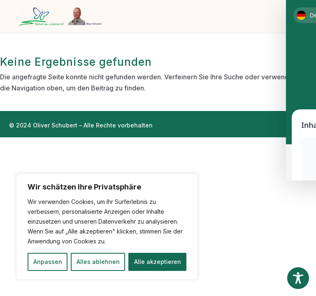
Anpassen (47, 261)
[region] (107, 226)
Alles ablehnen (98, 261)
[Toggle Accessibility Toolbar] (298, 278)
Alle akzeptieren (157, 261)
